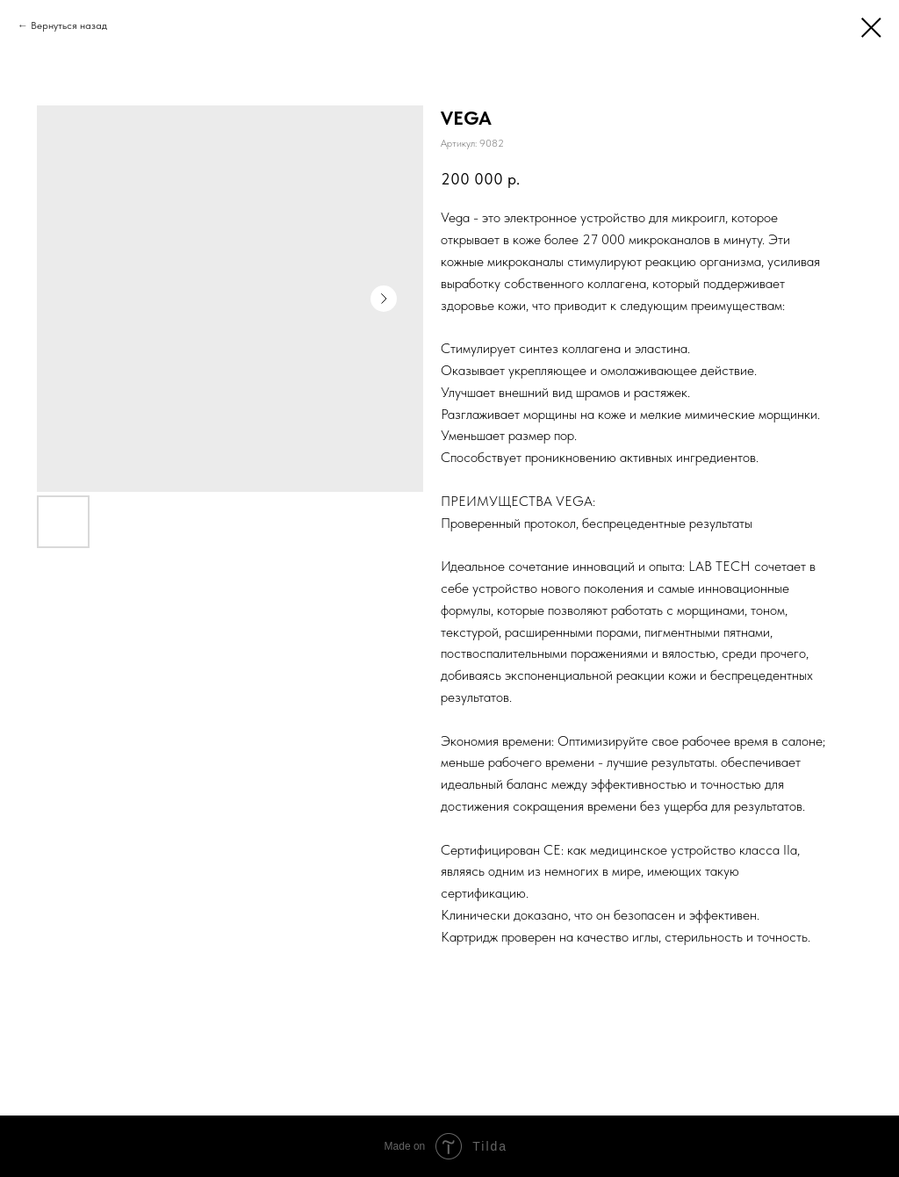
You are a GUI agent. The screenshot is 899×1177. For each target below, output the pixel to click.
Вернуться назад (69, 25)
